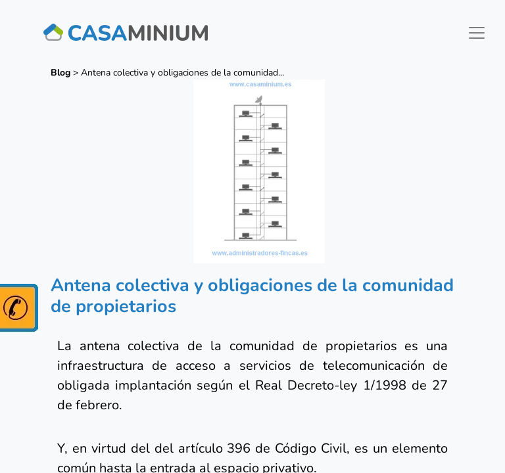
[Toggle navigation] (476, 33)
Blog (60, 72)
